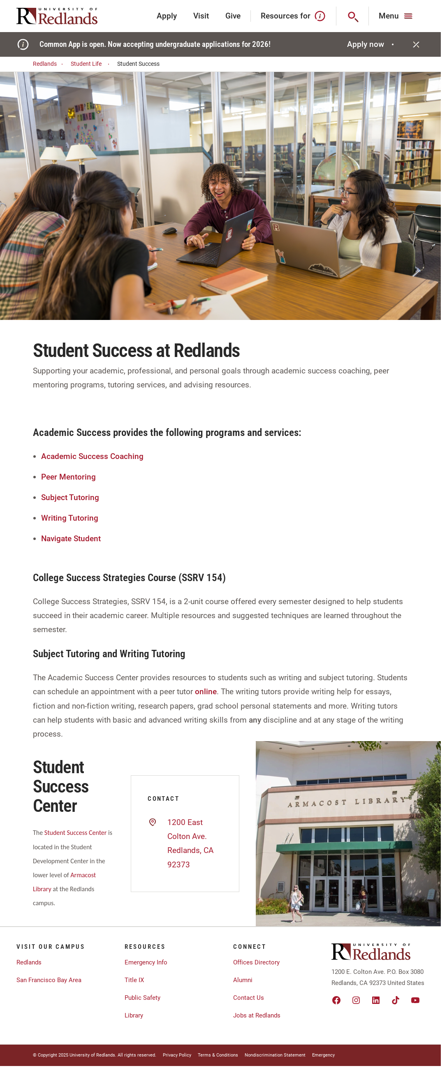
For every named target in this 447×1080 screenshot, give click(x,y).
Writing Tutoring (69, 518)
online (206, 691)
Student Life (91, 63)
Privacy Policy (177, 1055)
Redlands (49, 63)
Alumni (242, 980)
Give (233, 16)
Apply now (371, 44)
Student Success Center (75, 833)
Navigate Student (71, 538)
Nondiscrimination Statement (275, 1055)
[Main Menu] (396, 16)
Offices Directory (256, 962)
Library (134, 1015)
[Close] (416, 44)
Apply (167, 16)
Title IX (134, 980)
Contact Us (248, 997)
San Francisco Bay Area (48, 980)
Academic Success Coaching (92, 456)
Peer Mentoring (68, 477)
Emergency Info (146, 962)
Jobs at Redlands (256, 1015)
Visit (201, 16)
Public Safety (142, 997)
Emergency (323, 1055)
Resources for (293, 16)
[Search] (352, 16)
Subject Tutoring (70, 497)
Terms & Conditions (218, 1055)
